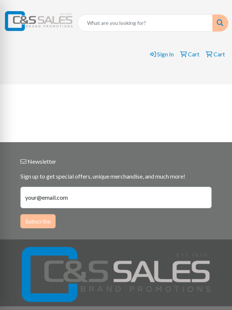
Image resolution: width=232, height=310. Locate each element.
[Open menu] (217, 73)
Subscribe (38, 221)
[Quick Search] (145, 23)
